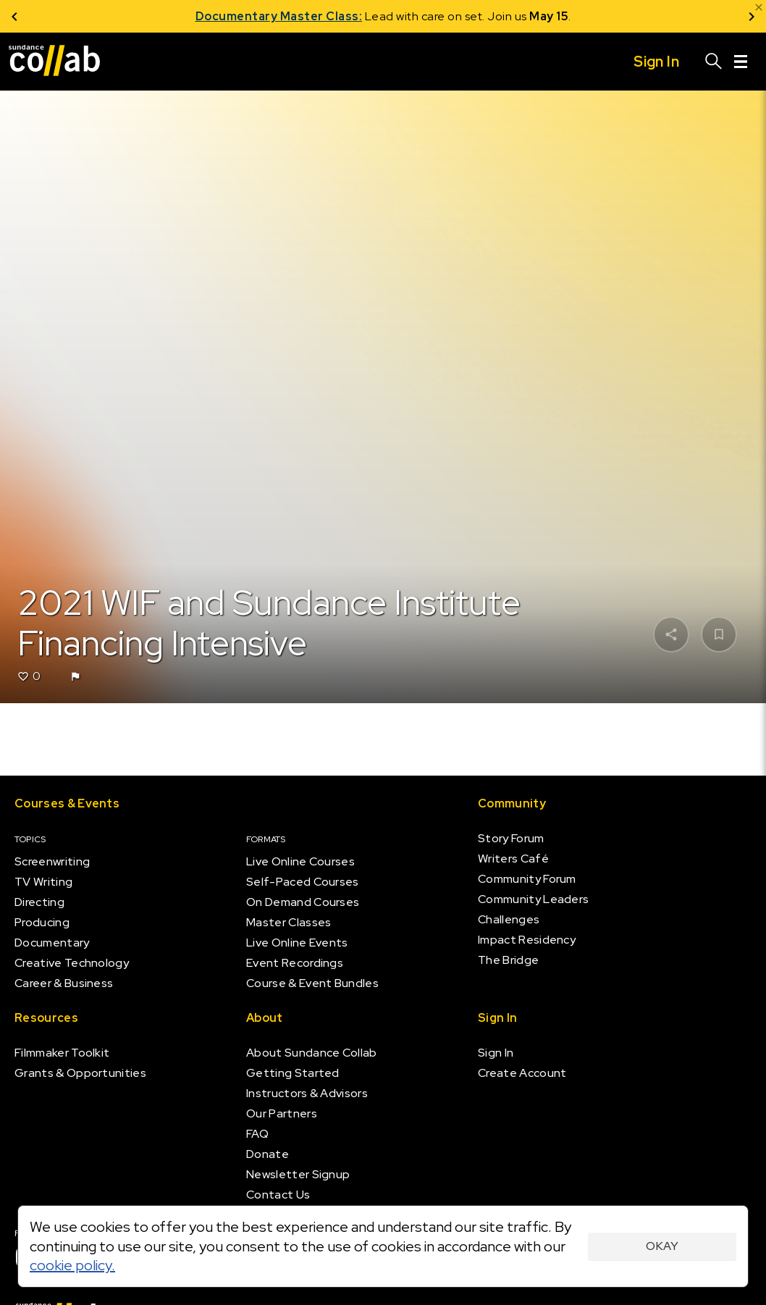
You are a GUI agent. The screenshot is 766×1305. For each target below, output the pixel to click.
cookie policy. (72, 1265)
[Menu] (740, 62)
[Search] (714, 62)
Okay (662, 1246)
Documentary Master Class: (279, 16)
